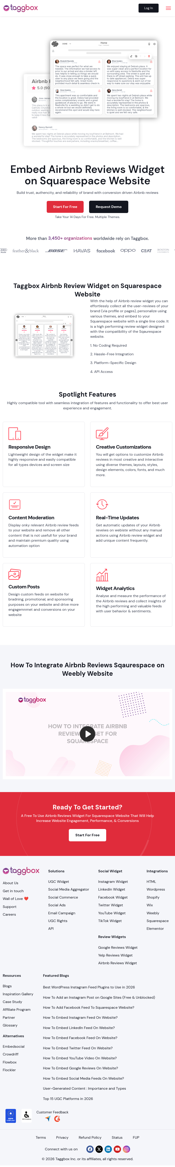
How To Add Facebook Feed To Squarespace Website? (88, 1007)
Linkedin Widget (111, 889)
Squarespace (158, 920)
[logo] (20, 8)
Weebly (153, 913)
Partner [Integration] (9, 1017)
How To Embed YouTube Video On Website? (80, 1058)
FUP (136, 1137)
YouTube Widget (112, 913)
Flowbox (10, 1062)
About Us (10, 883)
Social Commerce (63, 897)
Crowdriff (10, 1054)
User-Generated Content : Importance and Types (84, 1088)
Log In (148, 8)
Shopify (153, 897)
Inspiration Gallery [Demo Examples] (18, 994)
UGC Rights (57, 920)
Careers (9, 914)
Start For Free (65, 206)
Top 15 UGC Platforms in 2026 (68, 1098)
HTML (151, 881)
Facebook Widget (113, 897)
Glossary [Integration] (10, 1025)
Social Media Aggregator (68, 889)
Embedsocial (13, 1046)
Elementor (155, 928)
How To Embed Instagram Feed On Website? (80, 1017)
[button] (87, 734)
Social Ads (57, 905)
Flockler (9, 1070)
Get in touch (13, 891)
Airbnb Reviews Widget (117, 963)
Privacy (62, 1137)
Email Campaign (61, 913)
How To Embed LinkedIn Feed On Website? (79, 1027)
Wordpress (156, 889)
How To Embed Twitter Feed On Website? (78, 1048)
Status (117, 1137)
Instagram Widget (113, 881)
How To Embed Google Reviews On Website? (80, 1068)
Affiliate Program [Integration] (17, 1009)
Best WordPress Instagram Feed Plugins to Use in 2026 (89, 987)
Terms (41, 1137)
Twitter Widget (110, 905)
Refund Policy (90, 1137)
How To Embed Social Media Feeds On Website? (83, 1078)
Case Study (12, 1001)
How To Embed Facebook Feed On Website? (80, 1037)
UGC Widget (58, 881)
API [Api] (51, 928)
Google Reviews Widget (118, 947)
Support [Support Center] (9, 906)
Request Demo (109, 206)
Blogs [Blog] (7, 986)
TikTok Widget (110, 920)
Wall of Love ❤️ (15, 898)
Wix (150, 905)
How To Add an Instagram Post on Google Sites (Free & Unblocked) (99, 997)
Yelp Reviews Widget (115, 955)
